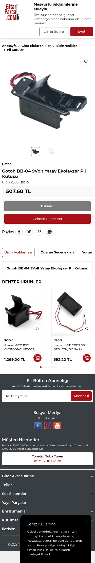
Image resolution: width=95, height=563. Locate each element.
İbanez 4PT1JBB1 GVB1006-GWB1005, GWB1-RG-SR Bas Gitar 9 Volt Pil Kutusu (22, 347)
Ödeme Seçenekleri (57, 252)
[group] (47, 99)
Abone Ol (81, 396)
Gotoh (7, 164)
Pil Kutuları (16, 50)
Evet (82, 31)
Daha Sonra (54, 31)
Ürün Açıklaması (18, 252)
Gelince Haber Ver (47, 219)
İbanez (8, 340)
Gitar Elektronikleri (37, 46)
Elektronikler (66, 46)
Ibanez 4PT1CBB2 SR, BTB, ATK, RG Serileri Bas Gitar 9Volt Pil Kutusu (70, 347)
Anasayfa (9, 46)
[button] (41, 367)
